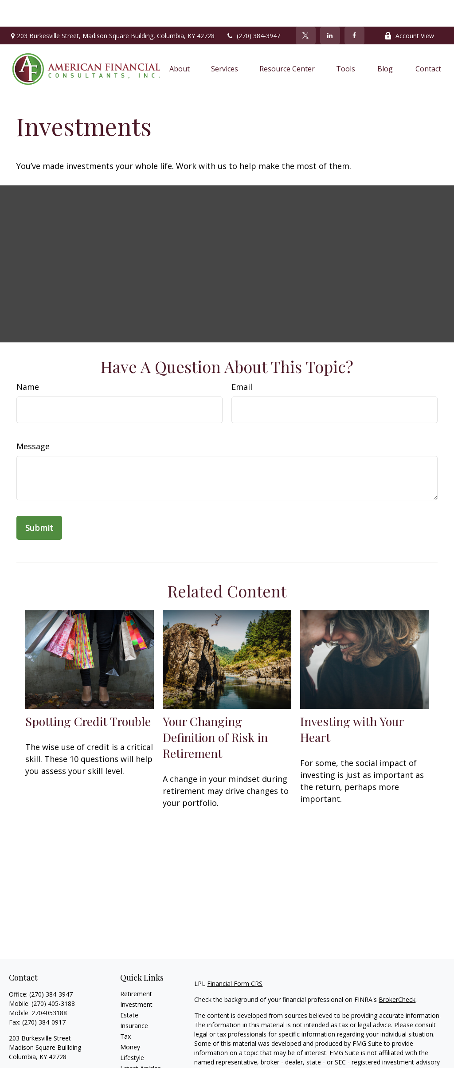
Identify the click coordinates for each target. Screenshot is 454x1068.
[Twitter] (306, 9)
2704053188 (49, 986)
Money (130, 1020)
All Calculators (140, 1063)
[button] (179, 42)
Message (33, 419)
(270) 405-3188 (53, 977)
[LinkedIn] (330, 9)
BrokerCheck (397, 973)
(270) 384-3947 (253, 9)
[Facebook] (354, 9)
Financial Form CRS (234, 957)
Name (27, 360)
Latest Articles (140, 1041)
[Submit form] (39, 501)
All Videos (134, 1052)
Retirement (136, 967)
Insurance (134, 999)
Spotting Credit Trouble (88, 695)
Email (241, 360)
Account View (409, 9)
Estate (129, 988)
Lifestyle (132, 1031)
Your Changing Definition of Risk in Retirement (215, 710)
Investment (136, 978)
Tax (125, 1009)
